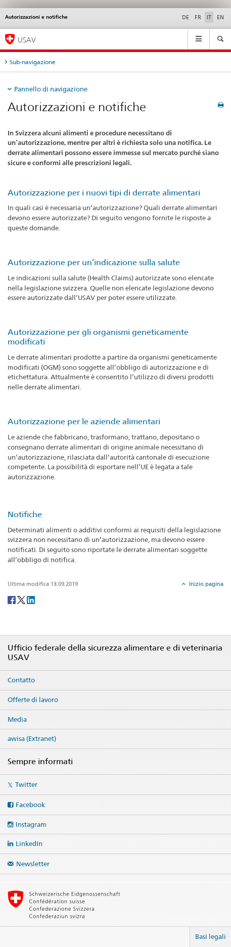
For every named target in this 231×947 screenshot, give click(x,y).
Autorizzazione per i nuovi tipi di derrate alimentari (104, 192)
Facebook (30, 805)
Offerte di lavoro (33, 699)
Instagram (31, 824)
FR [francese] (198, 17)
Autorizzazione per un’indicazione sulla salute (94, 262)
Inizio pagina (205, 583)
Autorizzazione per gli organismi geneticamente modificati (98, 336)
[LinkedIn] (31, 599)
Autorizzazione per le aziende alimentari (84, 421)
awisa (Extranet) (32, 738)
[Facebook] (12, 599)
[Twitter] (22, 599)
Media (17, 719)
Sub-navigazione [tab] (33, 62)
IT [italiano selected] (209, 17)
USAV (27, 39)
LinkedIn (29, 843)
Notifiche (25, 514)
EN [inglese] (220, 17)
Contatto (21, 680)
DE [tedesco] (185, 17)
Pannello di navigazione (50, 89)
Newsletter (33, 864)
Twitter (26, 784)
